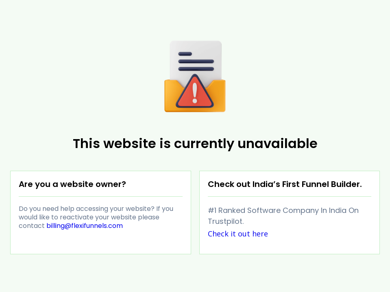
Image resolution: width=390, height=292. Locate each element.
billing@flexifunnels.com (84, 225)
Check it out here (238, 233)
